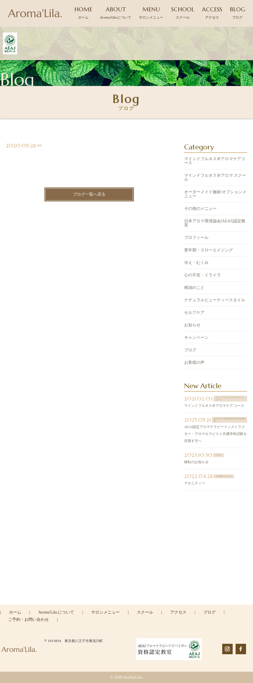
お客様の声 (194, 363)
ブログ (190, 351)
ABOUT (115, 12)
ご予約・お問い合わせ (28, 619)
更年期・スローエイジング (208, 251)
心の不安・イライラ (202, 276)
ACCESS (212, 12)
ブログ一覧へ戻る (89, 195)
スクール (145, 612)
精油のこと (194, 288)
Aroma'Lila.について (56, 612)
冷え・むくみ (196, 263)
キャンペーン (196, 338)
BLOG (237, 12)
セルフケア (194, 313)
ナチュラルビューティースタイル (214, 301)
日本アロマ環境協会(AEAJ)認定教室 (215, 224)
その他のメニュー (200, 209)
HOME (83, 12)
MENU (151, 12)
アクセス (178, 612)
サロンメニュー (105, 612)
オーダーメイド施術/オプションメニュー (215, 195)
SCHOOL (182, 12)
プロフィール (196, 238)
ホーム (15, 612)
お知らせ (192, 326)
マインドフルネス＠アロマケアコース (214, 161)
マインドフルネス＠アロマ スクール (215, 178)
